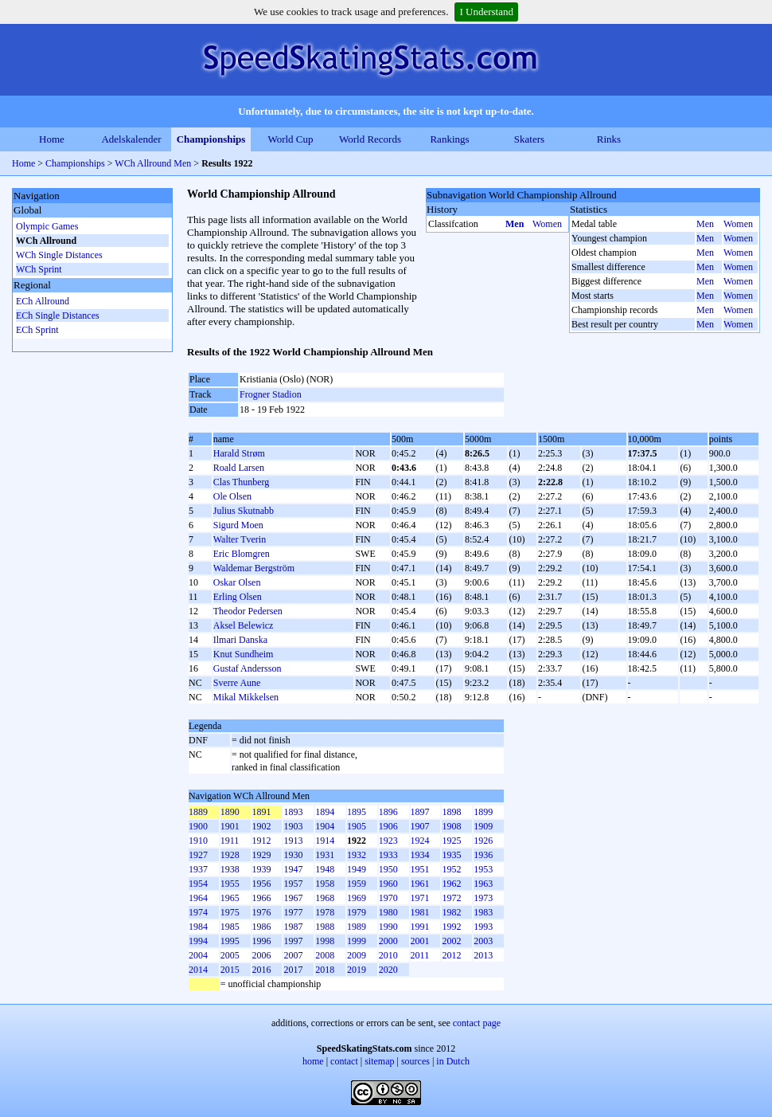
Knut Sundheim (243, 654)
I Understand (486, 12)
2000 (388, 941)
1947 (292, 869)
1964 (198, 897)
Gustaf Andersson (247, 668)
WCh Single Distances (59, 255)
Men (514, 223)
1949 (356, 869)
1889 (198, 811)
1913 (292, 840)
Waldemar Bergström (253, 568)
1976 (261, 912)
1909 (483, 826)
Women (547, 223)
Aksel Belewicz (243, 625)
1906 (388, 826)
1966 (261, 897)
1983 (483, 912)
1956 (261, 883)
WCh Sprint (39, 269)
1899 (483, 811)
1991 (420, 926)
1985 (230, 926)
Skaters (529, 139)
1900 (198, 826)
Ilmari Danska (240, 639)
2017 (292, 969)
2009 (356, 955)
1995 (230, 941)
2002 (451, 941)
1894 (324, 811)
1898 (451, 811)
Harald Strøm (239, 453)
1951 (420, 869)
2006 (261, 955)
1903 (292, 826)
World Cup (290, 139)
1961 (420, 883)
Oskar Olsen (237, 582)
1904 (324, 826)
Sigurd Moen (238, 525)
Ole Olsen (232, 496)
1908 (451, 826)
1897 (420, 811)
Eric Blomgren (241, 553)
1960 (388, 883)
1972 (451, 897)
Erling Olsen (237, 596)
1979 (356, 912)
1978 (324, 912)
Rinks (609, 139)
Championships (211, 139)
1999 (356, 941)
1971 (420, 897)
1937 (198, 869)
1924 (420, 840)
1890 (230, 811)
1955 (230, 883)
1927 (198, 854)
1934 (420, 854)
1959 (356, 883)
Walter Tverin (239, 539)
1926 (483, 840)
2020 (388, 969)
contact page (477, 1023)
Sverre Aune (237, 682)
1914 (324, 840)
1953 (483, 869)
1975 (230, 912)
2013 (483, 955)
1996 (261, 941)
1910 (198, 840)
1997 (292, 941)
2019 (356, 969)
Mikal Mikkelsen (246, 697)
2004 (198, 955)
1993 (483, 926)
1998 (324, 941)
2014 (198, 969)
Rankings (449, 139)
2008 (324, 955)
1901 (230, 826)
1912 (261, 840)
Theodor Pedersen (248, 611)
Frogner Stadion (271, 394)
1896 (388, 811)
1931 (324, 854)
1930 (292, 854)
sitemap (379, 1061)
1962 (451, 883)
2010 (388, 955)
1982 (451, 912)
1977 (292, 912)
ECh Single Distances (57, 315)
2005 (230, 955)
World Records (370, 139)
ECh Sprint (37, 329)
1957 (292, 883)
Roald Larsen (238, 467)
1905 (356, 826)
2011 (420, 955)
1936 (483, 854)
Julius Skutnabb (243, 510)
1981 (420, 912)
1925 (451, 840)
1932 (356, 854)
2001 (420, 941)
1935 (451, 854)
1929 (261, 854)
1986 (261, 926)
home (313, 1061)
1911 (230, 840)
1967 (292, 897)
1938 (230, 869)
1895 (356, 811)
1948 (324, 869)
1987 (292, 926)
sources (415, 1061)
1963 (483, 883)
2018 (324, 969)
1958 (324, 883)
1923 (388, 840)
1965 (230, 897)
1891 (261, 811)
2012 (451, 955)
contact (344, 1061)
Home (51, 139)
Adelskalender (131, 139)
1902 (261, 826)
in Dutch (453, 1061)
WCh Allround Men (153, 163)
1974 (198, 912)
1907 (420, 826)
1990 (388, 926)
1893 (292, 811)
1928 (230, 854)
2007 (292, 955)
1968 (324, 897)
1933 (388, 854)
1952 (451, 869)
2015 (230, 969)
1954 (198, 883)
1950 (388, 869)
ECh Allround (42, 301)
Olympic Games (47, 226)
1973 (483, 897)
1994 (198, 941)
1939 (261, 869)
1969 (356, 897)
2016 (261, 969)
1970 (388, 897)
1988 (324, 926)
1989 (356, 926)
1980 (388, 912)
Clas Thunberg (241, 482)
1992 (451, 926)
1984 (198, 926)
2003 (483, 941)
